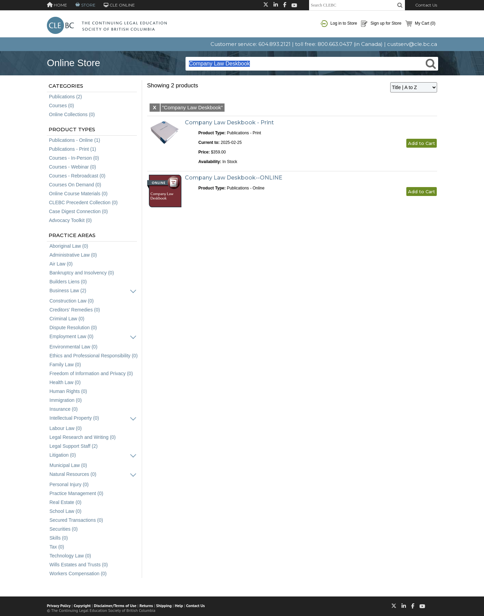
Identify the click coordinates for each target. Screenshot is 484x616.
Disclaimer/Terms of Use (115, 605)
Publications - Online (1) (74, 140)
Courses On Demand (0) (75, 184)
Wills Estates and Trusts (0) (79, 564)
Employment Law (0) (71, 336)
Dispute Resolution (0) (73, 327)
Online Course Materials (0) (78, 193)
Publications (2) (65, 96)
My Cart (420, 23)
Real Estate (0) (65, 502)
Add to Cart (421, 143)
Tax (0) (57, 547)
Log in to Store (339, 23)
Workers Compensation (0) (78, 573)
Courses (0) (61, 105)
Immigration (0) (66, 400)
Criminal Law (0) (67, 318)
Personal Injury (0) (69, 484)
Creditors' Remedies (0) (75, 309)
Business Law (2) (68, 290)
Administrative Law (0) (73, 255)
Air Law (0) (61, 264)
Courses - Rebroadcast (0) (77, 175)
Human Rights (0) (68, 391)
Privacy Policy (59, 605)
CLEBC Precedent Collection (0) (83, 202)
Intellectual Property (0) (74, 418)
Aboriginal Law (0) (69, 246)
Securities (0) (64, 529)
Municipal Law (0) (68, 465)
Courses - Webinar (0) (72, 167)
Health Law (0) (65, 382)
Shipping (163, 605)
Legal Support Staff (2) (74, 446)
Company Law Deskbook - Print (229, 122)
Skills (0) (59, 538)
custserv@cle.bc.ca (412, 44)
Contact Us (426, 5)
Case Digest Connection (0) (78, 211)
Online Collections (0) (72, 114)
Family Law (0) (65, 364)
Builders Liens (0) (68, 281)
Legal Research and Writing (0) (83, 437)
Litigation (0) (63, 455)
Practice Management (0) (76, 493)
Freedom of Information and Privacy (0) (91, 373)
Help (179, 605)
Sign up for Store (381, 23)
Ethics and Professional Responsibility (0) (94, 355)
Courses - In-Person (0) (74, 158)
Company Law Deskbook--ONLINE (233, 177)
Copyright (82, 605)
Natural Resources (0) (73, 474)
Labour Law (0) (66, 428)
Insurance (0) (64, 409)
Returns (146, 605)
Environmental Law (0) (74, 346)
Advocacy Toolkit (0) (70, 220)
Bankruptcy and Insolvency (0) (82, 272)
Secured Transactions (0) (76, 520)
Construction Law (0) (72, 301)
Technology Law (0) (70, 555)
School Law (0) (65, 511)
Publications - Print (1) (72, 149)
